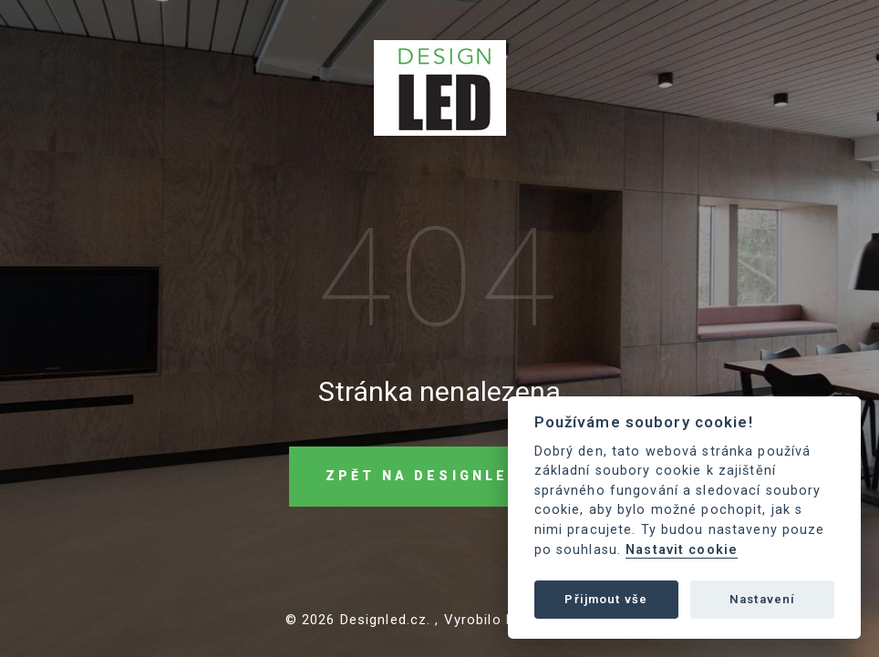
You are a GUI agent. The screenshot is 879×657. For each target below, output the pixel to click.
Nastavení (762, 599)
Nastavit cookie (682, 550)
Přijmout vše (605, 599)
